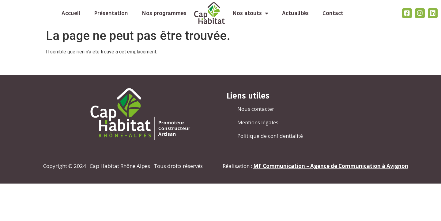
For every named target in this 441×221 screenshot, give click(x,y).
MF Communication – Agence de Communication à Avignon (330, 165)
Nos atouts (250, 13)
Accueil (71, 13)
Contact (332, 13)
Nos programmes (164, 13)
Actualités (295, 13)
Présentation (111, 13)
